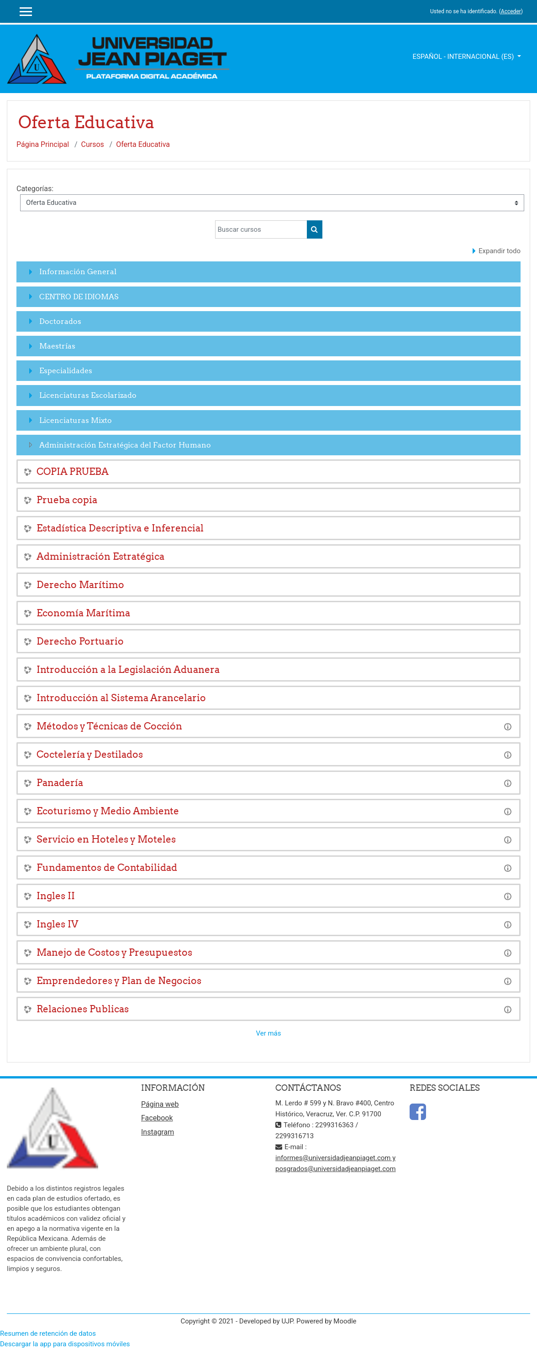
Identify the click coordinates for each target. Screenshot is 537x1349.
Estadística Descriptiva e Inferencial (120, 528)
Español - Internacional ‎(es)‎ (464, 56)
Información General (77, 271)
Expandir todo (500, 251)
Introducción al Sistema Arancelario (121, 698)
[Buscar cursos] (261, 229)
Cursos (92, 144)
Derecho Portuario (80, 641)
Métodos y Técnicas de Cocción (109, 726)
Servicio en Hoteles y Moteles (106, 839)
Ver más (268, 1033)
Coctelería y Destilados (90, 754)
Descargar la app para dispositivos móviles (65, 1344)
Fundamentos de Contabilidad (107, 867)
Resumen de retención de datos (48, 1333)
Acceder (511, 11)
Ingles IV (57, 924)
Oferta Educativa (143, 144)
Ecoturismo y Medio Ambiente (108, 811)
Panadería (60, 782)
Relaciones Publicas (83, 1009)
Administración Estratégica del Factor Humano (125, 444)
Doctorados (60, 321)
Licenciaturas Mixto (75, 420)
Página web (160, 1104)
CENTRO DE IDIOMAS (78, 296)
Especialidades (65, 370)
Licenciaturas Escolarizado (88, 395)
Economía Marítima (83, 613)
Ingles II (56, 896)
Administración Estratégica (100, 556)
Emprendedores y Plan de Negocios (119, 980)
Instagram (157, 1132)
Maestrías (57, 345)
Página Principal (42, 144)
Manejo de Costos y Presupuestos (114, 952)
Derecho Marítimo (80, 584)
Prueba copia (67, 500)
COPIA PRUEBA (73, 471)
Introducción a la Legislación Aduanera (128, 669)
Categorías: (34, 188)
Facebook (157, 1118)
